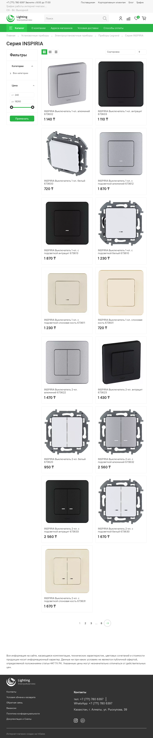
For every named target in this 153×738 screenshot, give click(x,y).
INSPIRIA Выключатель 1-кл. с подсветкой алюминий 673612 (116, 182)
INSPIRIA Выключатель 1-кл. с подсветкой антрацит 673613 (61, 252)
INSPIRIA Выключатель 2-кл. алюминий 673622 (60, 391)
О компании (39, 28)
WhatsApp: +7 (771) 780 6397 (93, 703)
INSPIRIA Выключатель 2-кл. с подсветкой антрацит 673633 (61, 530)
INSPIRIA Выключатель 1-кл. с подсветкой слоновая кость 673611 (64, 321)
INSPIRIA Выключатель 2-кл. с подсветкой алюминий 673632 (116, 460)
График (140, 2)
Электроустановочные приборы (74, 35)
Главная (10, 35)
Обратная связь (14, 702)
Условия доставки (88, 28)
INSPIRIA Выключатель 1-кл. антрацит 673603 (120, 112)
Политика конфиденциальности (23, 713)
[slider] (11, 107)
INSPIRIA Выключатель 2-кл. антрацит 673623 (120, 391)
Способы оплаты (113, 28)
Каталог (16, 28)
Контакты (11, 691)
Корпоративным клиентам (112, 2)
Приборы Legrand (108, 35)
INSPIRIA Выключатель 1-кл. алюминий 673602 (67, 112)
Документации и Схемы (19, 718)
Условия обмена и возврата (20, 697)
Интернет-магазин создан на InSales (25, 733)
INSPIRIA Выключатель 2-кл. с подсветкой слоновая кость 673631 (65, 599)
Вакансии (11, 708)
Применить (22, 118)
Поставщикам (88, 2)
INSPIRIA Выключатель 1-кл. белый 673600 (64, 182)
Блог (131, 2)
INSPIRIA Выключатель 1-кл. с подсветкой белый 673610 (115, 252)
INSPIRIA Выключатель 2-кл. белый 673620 (65, 460)
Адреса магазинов (61, 28)
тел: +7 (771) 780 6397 (88, 699)
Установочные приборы (35, 35)
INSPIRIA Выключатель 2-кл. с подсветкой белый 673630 (115, 530)
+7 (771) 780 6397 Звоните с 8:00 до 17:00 (28, 2)
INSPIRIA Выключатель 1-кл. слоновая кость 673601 (120, 321)
